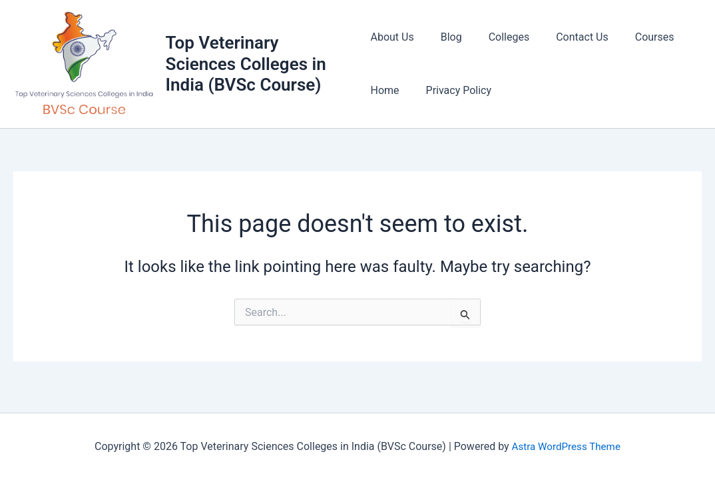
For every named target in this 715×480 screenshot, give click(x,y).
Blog (446, 37)
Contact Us (566, 37)
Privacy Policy (454, 91)
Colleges (498, 37)
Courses (633, 37)
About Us (391, 37)
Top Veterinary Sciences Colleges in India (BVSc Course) (246, 64)
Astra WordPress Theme (566, 446)
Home (384, 91)
